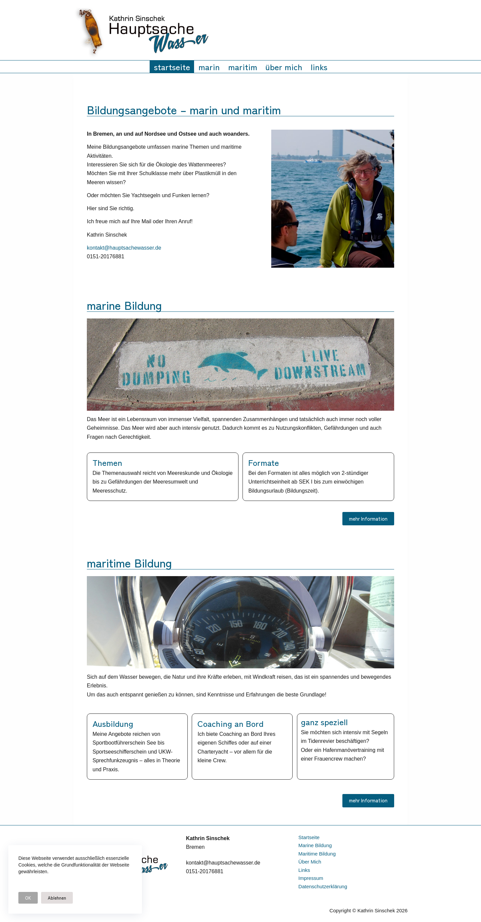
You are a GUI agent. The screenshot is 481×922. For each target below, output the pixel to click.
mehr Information (368, 518)
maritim (242, 66)
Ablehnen (57, 898)
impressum (310, 878)
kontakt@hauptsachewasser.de (124, 248)
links (319, 66)
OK (28, 898)
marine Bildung (315, 845)
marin (209, 66)
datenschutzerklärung (322, 886)
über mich (284, 66)
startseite (172, 66)
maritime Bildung (317, 854)
